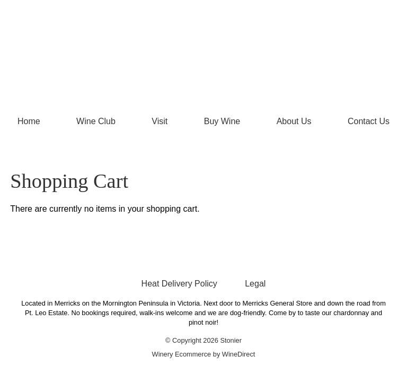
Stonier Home (203, 54)
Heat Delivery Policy (179, 283)
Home (28, 121)
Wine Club (96, 121)
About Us (294, 121)
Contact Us (369, 121)
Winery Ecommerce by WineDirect (203, 354)
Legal (255, 283)
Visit (159, 121)
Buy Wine (222, 121)
